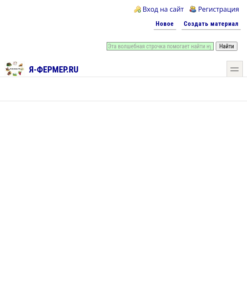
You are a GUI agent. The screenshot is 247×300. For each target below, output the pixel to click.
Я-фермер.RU (41, 68)
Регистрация (218, 9)
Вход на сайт (163, 9)
